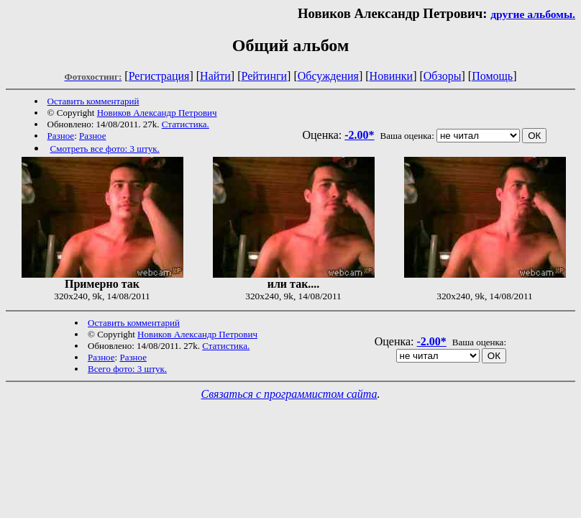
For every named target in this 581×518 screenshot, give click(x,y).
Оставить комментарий (93, 101)
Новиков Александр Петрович (157, 112)
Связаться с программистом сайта (289, 394)
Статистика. (185, 124)
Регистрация (159, 76)
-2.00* (359, 135)
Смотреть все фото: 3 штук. (105, 148)
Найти (215, 76)
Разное (61, 135)
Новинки (391, 76)
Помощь (492, 76)
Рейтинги (265, 76)
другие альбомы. (532, 14)
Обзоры (443, 76)
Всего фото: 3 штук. (127, 368)
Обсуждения (328, 76)
